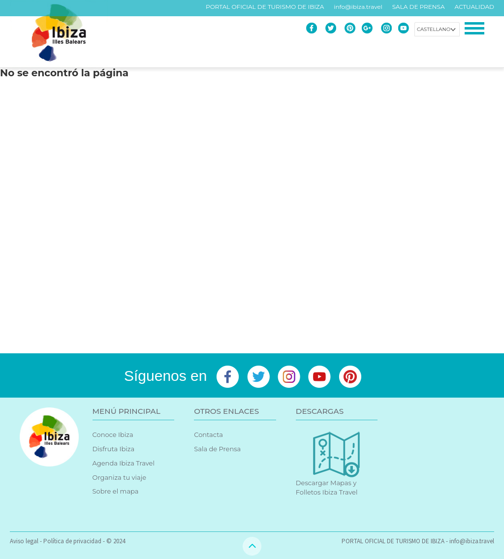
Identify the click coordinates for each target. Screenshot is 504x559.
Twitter (330, 28)
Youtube (403, 28)
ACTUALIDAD (474, 6)
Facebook (311, 28)
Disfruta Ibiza (114, 449)
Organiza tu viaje (120, 477)
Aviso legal (24, 541)
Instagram (386, 28)
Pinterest (350, 28)
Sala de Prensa (217, 449)
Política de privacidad (72, 541)
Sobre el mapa (116, 491)
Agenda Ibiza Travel (124, 463)
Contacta (208, 434)
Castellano (433, 29)
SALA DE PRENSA (418, 6)
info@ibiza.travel (358, 6)
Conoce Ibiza (113, 434)
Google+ (367, 28)
